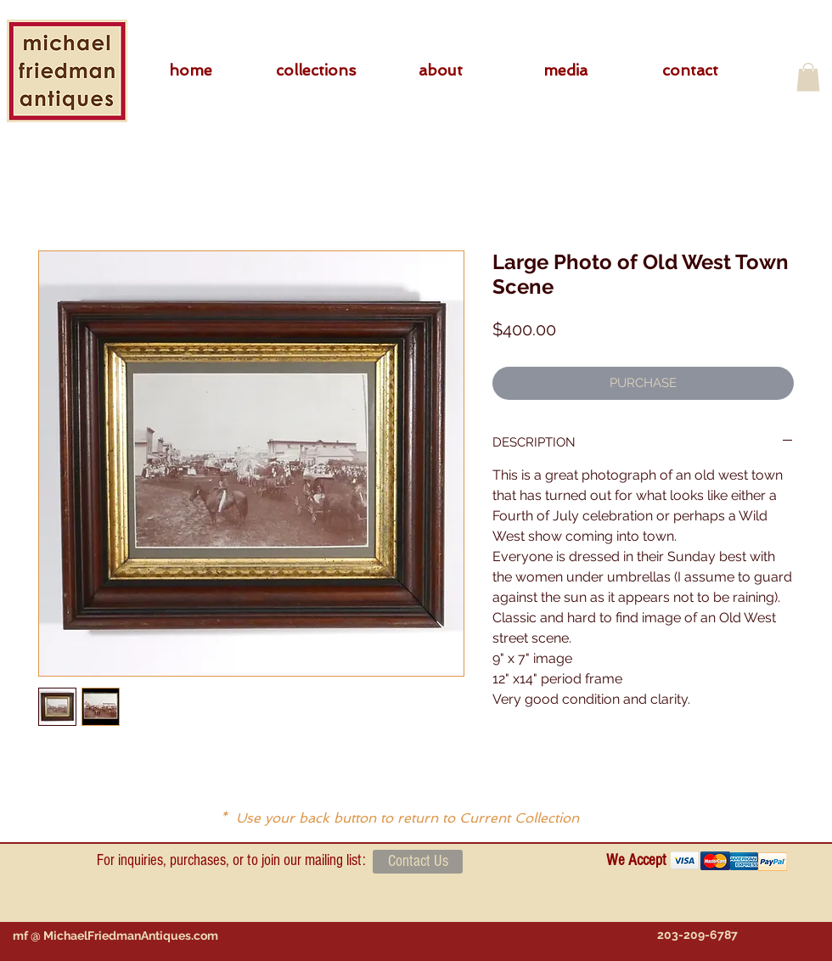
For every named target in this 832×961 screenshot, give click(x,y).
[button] (315, 70)
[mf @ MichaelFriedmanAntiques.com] (115, 935)
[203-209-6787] (697, 935)
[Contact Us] (418, 862)
